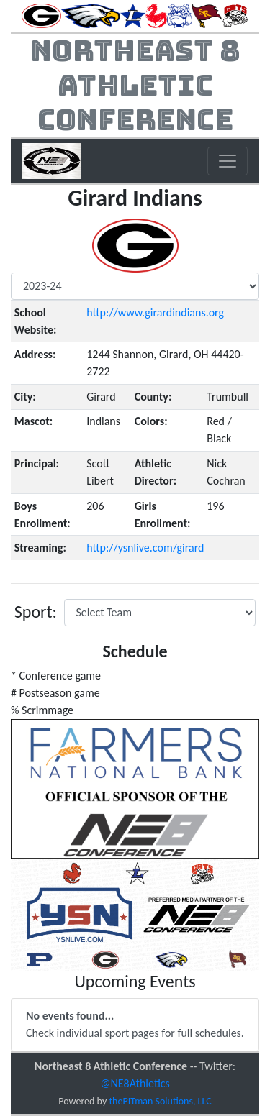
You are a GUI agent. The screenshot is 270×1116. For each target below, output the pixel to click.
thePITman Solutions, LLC (160, 1101)
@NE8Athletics (135, 1083)
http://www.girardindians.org (155, 312)
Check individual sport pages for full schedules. (135, 1024)
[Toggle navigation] (227, 161)
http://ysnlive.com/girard (145, 547)
